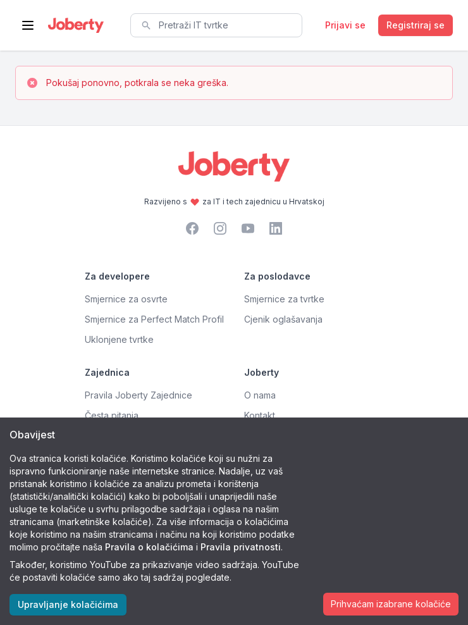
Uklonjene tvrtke (119, 339)
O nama (260, 395)
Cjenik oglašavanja (283, 319)
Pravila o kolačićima (149, 546)
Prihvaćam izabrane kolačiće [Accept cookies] (391, 603)
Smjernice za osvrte (126, 299)
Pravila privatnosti (240, 546)
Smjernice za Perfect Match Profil (154, 319)
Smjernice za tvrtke (284, 299)
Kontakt (259, 415)
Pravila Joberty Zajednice (138, 395)
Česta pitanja (112, 415)
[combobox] (216, 25)
